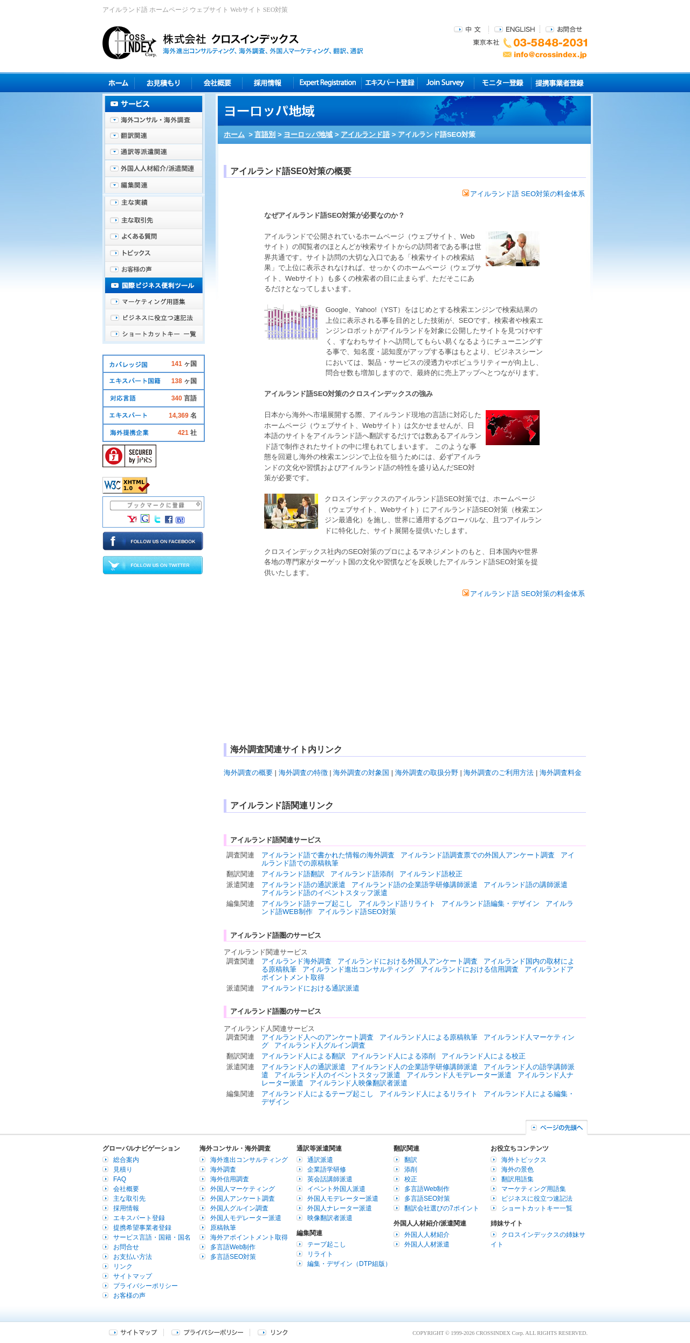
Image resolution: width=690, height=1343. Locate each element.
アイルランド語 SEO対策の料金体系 (524, 194)
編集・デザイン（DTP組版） (349, 1264)
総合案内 (126, 1160)
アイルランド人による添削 (393, 1056)
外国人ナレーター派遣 (339, 1208)
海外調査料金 (561, 773)
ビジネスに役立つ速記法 (153, 318)
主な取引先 (153, 221)
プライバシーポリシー (145, 1286)
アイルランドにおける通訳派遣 (310, 988)
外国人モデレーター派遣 (245, 1218)
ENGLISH (514, 28)
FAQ (119, 1179)
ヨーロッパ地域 (308, 134)
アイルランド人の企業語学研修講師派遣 (414, 1067)
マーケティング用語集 (153, 302)
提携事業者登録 (559, 83)
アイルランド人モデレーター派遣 (459, 1075)
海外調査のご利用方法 (499, 773)
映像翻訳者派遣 (330, 1218)
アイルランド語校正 (431, 874)
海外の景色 (517, 1169)
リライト (320, 1254)
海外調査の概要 (248, 773)
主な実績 (153, 205)
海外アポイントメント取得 (249, 1237)
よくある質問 (153, 237)
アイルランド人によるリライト (429, 1094)
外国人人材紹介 (427, 1234)
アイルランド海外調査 (296, 961)
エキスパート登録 (389, 83)
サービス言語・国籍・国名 (152, 1237)
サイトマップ (132, 1276)
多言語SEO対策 (233, 1257)
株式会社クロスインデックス (232, 42)
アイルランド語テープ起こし (307, 903)
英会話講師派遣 (330, 1179)
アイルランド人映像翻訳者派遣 (358, 1083)
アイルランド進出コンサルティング (358, 969)
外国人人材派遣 (427, 1244)
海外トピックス (153, 253)
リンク (123, 1266)
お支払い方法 (132, 1257)
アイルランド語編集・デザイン (490, 903)
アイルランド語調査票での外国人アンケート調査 (478, 855)
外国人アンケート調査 (242, 1198)
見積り (163, 83)
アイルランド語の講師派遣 (526, 885)
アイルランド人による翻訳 (303, 1056)
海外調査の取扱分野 (426, 773)
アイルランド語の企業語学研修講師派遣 (414, 885)
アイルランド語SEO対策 (357, 912)
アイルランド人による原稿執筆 (429, 1037)
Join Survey (446, 83)
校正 (410, 1179)
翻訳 (410, 1160)
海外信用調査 (229, 1179)
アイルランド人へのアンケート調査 (317, 1037)
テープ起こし (326, 1244)
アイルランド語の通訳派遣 (303, 885)
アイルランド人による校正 (483, 1056)
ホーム (234, 134)
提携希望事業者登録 (142, 1227)
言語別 (264, 134)
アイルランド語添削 (362, 874)
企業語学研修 (326, 1169)
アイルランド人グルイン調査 (319, 1045)
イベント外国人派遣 (336, 1189)
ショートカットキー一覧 (153, 334)
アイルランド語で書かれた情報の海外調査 (328, 855)
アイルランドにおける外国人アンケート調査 (407, 961)
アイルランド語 (365, 134)
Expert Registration (327, 83)
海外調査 (223, 1169)
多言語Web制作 (233, 1247)
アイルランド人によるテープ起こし (317, 1094)
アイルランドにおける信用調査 (469, 969)
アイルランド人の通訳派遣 (303, 1067)
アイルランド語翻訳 (293, 874)
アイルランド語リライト (397, 903)
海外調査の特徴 (303, 773)
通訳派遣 (320, 1160)
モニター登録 (502, 83)
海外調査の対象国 (361, 773)
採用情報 (268, 83)
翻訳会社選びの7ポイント (441, 1208)
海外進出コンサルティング (249, 1160)
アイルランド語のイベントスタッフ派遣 (324, 893)
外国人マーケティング (242, 1189)
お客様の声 (153, 269)
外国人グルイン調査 (239, 1208)
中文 (469, 28)
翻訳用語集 (517, 1179)
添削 (410, 1169)
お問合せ (564, 28)
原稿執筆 (223, 1227)
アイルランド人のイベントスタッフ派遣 (337, 1075)
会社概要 (217, 83)
